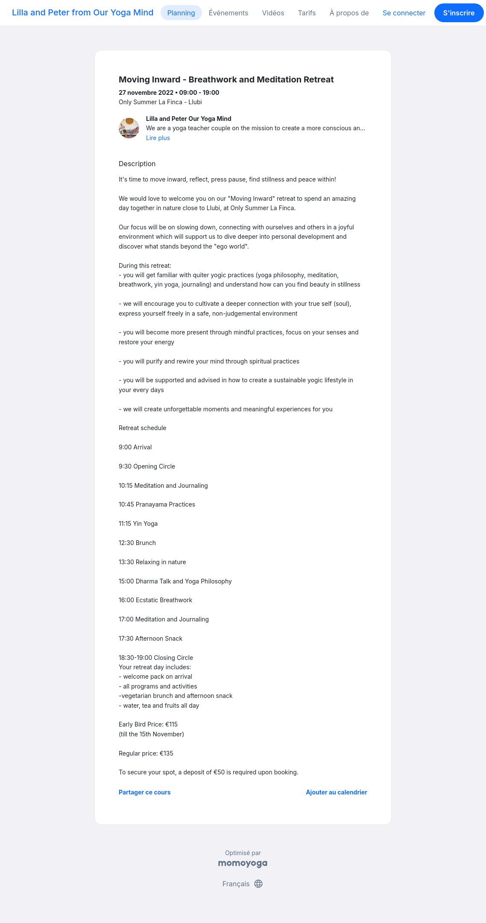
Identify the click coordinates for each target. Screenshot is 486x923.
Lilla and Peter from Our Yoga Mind (83, 12)
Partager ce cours (145, 792)
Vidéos (273, 13)
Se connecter (404, 13)
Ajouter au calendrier (336, 792)
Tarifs (307, 13)
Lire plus (158, 137)
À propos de (349, 13)
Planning (181, 13)
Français (243, 884)
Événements (229, 13)
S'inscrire (459, 13)
